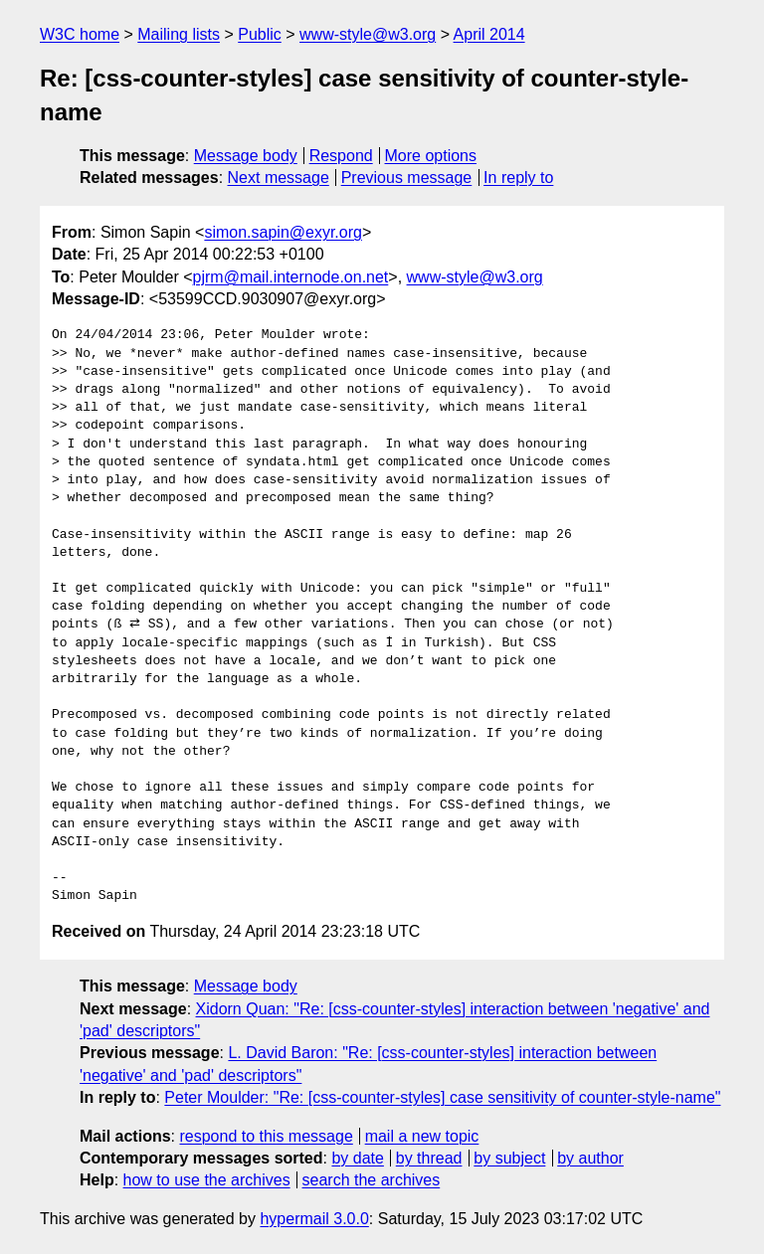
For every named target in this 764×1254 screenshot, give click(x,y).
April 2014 (489, 34)
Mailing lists (178, 34)
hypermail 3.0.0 (314, 1218)
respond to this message (265, 1136)
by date (357, 1158)
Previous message (407, 177)
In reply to (518, 177)
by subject (509, 1158)
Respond (341, 155)
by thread (429, 1158)
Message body (245, 155)
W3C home (79, 34)
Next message (278, 177)
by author (590, 1158)
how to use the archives (206, 1179)
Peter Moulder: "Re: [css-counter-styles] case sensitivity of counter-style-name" (442, 1097)
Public (260, 34)
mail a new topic (422, 1136)
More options (431, 155)
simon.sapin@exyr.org (283, 232)
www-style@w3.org (367, 34)
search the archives (371, 1179)
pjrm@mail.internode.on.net (291, 277)
